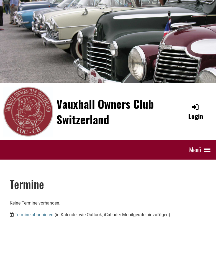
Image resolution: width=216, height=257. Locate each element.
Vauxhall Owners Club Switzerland (105, 111)
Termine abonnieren (34, 214)
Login (195, 112)
